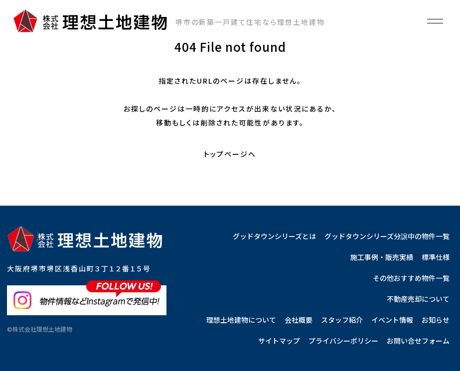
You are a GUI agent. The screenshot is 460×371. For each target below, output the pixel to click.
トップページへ (230, 154)
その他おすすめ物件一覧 (411, 278)
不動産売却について (418, 299)
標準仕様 (436, 257)
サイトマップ (279, 341)
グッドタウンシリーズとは (274, 236)
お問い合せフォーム (418, 341)
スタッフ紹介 (342, 320)
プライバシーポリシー (343, 341)
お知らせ (436, 320)
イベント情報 (392, 320)
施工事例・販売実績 (381, 257)
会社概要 (298, 320)
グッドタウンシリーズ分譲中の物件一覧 (387, 236)
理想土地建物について (241, 320)
